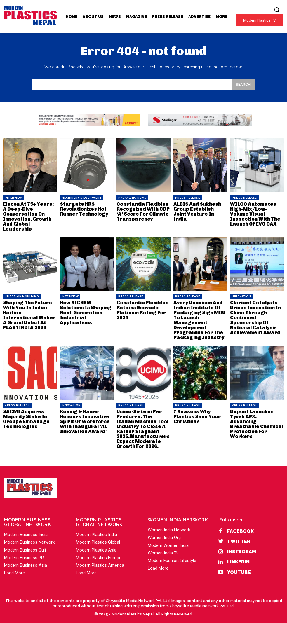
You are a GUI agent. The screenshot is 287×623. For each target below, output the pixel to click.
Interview (13, 197)
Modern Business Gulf (25, 543)
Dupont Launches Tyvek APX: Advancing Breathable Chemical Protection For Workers (256, 416)
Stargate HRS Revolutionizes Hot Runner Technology (83, 208)
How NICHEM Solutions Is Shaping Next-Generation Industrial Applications (85, 310)
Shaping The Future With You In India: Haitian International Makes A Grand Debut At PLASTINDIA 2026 (29, 310)
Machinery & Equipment (82, 197)
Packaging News (132, 197)
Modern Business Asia (25, 558)
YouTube (239, 566)
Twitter (238, 535)
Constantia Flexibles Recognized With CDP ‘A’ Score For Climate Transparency (142, 211)
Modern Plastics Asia (96, 543)
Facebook (240, 525)
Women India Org (164, 531)
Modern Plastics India (96, 528)
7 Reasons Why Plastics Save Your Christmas (196, 411)
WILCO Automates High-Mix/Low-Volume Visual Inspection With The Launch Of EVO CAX (254, 213)
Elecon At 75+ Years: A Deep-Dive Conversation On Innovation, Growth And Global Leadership (29, 215)
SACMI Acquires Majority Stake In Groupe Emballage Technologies (25, 414)
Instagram (241, 545)
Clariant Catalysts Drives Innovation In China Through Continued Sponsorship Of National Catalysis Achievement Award (255, 314)
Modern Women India (168, 539)
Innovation (241, 294)
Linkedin (238, 555)
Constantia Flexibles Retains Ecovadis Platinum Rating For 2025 (141, 307)
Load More (14, 566)
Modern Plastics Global (98, 535)
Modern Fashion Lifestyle (172, 554)
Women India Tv (163, 546)
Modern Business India (26, 528)
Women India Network (169, 523)
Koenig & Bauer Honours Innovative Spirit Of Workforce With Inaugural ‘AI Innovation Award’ (84, 416)
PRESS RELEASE (187, 197)
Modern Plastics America (100, 558)
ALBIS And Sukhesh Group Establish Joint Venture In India (200, 208)
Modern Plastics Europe (98, 551)
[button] (277, 10)
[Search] (243, 84)
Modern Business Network (29, 535)
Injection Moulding (22, 294)
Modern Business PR (24, 551)
